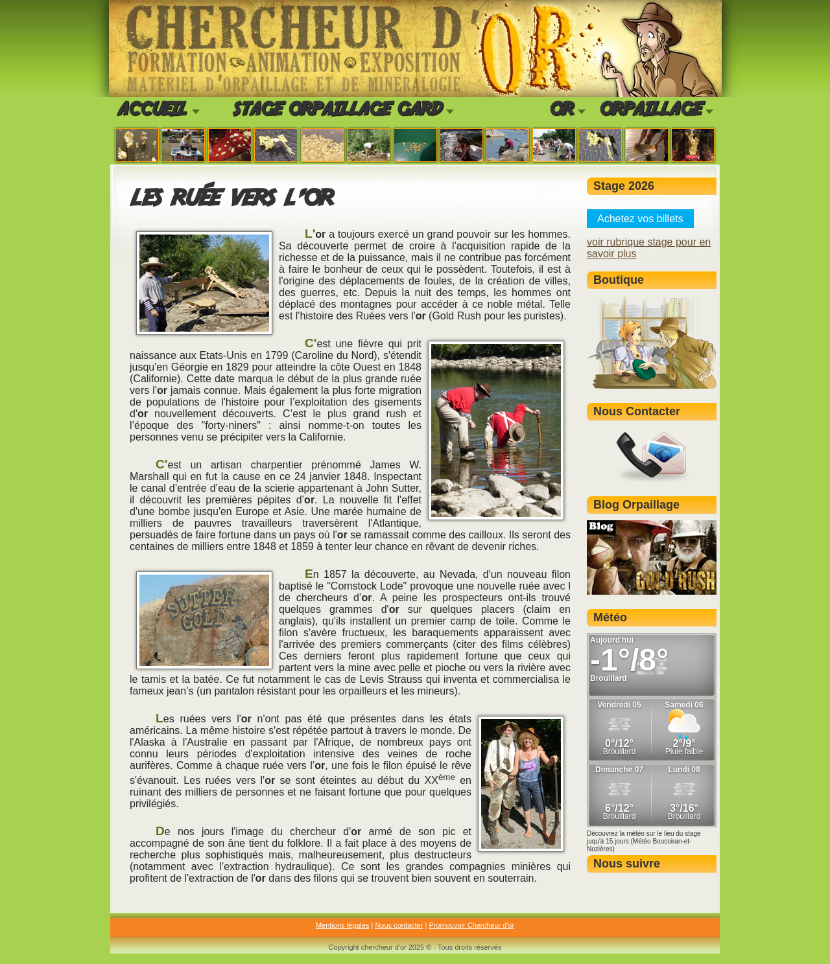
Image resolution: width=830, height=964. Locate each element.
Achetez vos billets (640, 218)
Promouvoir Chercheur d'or (471, 925)
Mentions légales (343, 925)
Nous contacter (399, 925)
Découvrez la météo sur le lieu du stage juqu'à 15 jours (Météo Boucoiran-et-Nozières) (644, 841)
